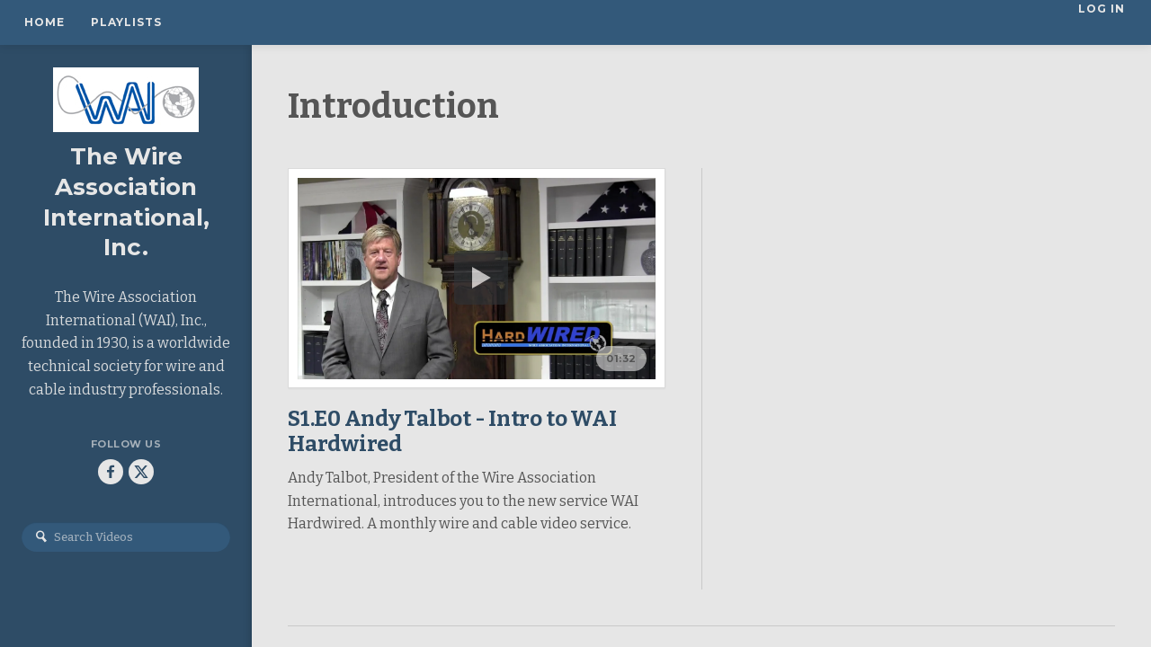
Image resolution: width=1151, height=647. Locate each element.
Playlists (126, 22)
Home (44, 22)
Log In (1103, 22)
